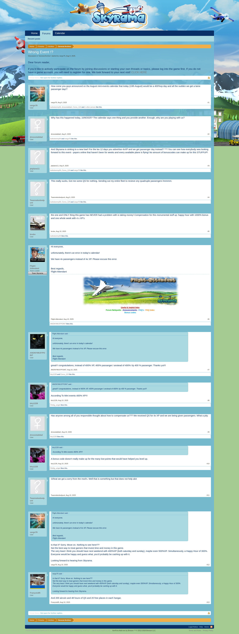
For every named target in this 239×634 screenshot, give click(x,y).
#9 (208, 432)
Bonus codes (130, 313)
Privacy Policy (208, 630)
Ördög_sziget (55, 405)
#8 (208, 400)
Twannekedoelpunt (37, 201)
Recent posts (34, 39)
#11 (208, 495)
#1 (208, 102)
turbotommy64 (55, 107)
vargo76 (62, 56)
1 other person (90, 107)
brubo (33, 234)
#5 (208, 231)
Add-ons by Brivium (134, 630)
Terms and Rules (195, 630)
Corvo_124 (77, 107)
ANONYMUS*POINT (58, 324)
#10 (208, 464)
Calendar (60, 33)
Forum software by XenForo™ (89, 630)
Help (201, 627)
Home (34, 33)
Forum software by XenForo (47, 630)
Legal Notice (193, 627)
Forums (46, 33)
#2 (208, 134)
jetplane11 (35, 169)
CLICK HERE (139, 72)
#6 (208, 319)
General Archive (45, 56)
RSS (211, 627)
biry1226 (53, 374)
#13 (208, 602)
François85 (35, 593)
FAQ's (141, 310)
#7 (208, 370)
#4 (208, 197)
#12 (208, 565)
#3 (208, 166)
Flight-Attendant (34, 267)
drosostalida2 (67, 107)
